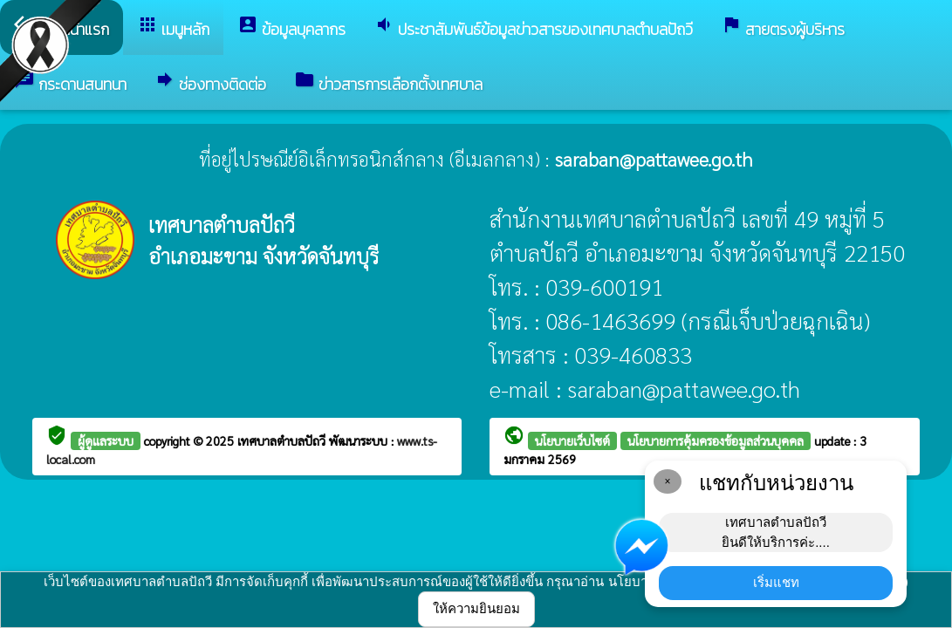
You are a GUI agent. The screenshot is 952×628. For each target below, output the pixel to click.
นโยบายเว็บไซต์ (572, 440)
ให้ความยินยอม (476, 608)
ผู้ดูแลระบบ (106, 440)
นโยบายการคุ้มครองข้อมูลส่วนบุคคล (715, 440)
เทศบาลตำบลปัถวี (283, 440)
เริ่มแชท (776, 582)
